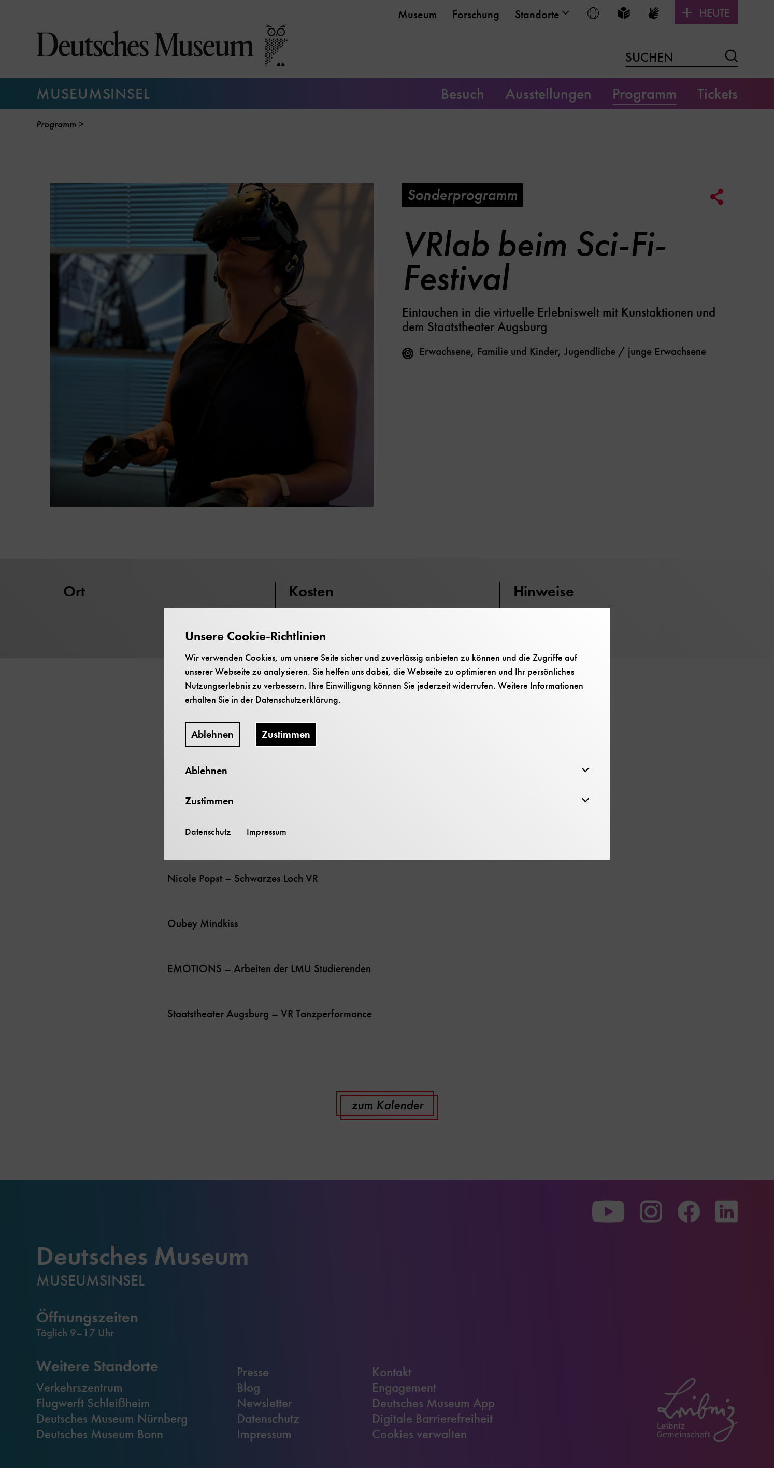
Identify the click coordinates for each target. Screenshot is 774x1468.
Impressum (266, 831)
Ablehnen (212, 734)
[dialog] (387, 734)
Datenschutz (208, 831)
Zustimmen (286, 734)
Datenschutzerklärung (296, 699)
